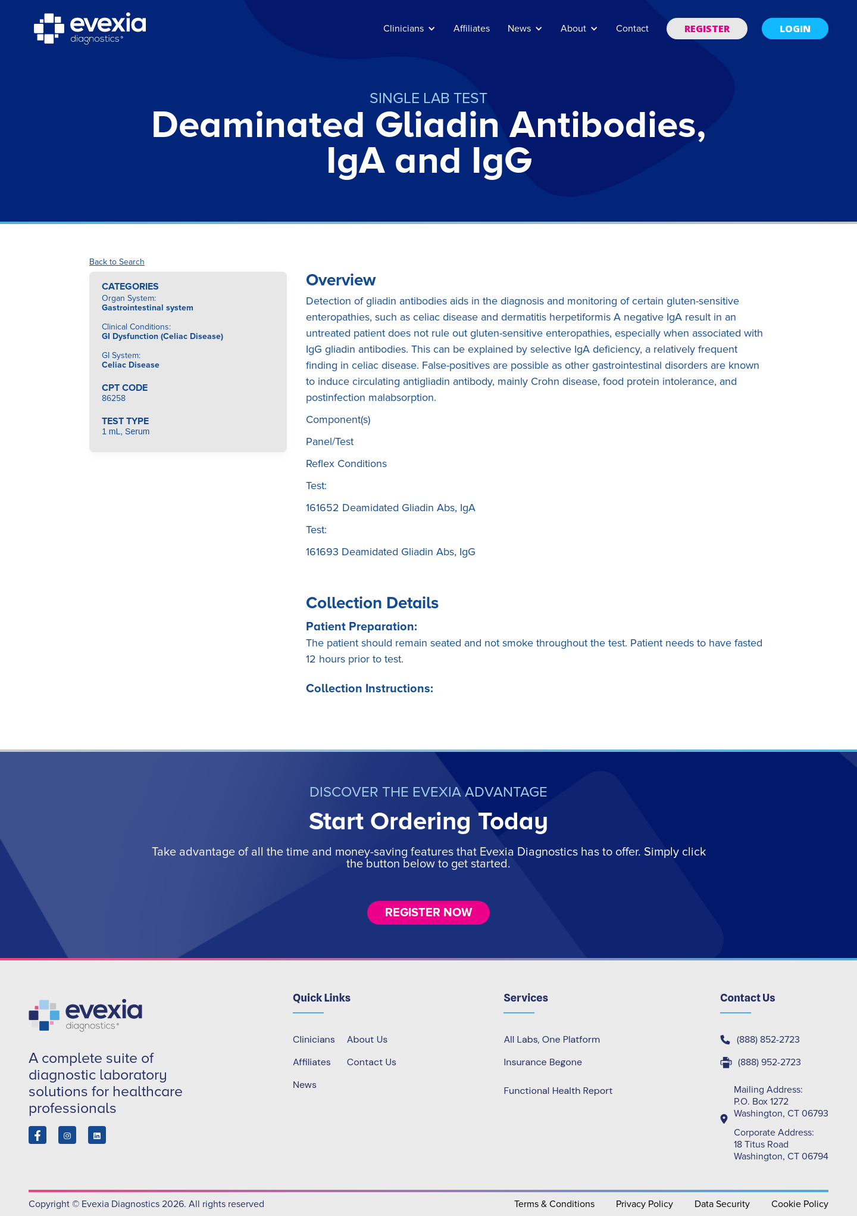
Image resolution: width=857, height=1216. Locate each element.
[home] (91, 28)
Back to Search (117, 262)
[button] (409, 34)
